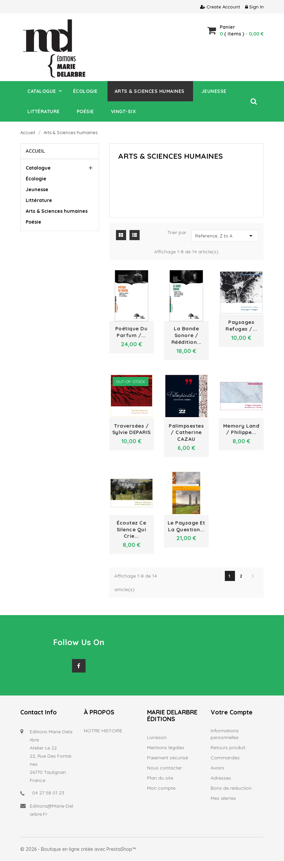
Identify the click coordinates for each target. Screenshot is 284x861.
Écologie (36, 179)
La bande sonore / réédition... (186, 335)
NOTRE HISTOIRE (103, 731)
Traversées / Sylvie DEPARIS (131, 429)
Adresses (221, 778)
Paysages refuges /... (241, 325)
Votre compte (232, 712)
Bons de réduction (231, 788)
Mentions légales (165, 747)
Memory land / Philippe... (241, 429)
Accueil (35, 151)
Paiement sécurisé (167, 758)
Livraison (157, 737)
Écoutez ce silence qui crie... (131, 529)
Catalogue (38, 168)
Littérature (39, 200)
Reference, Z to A (225, 236)
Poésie (33, 222)
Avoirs (217, 768)
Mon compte (161, 788)
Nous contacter (164, 768)
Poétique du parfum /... (131, 331)
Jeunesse (37, 189)
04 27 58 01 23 (48, 793)
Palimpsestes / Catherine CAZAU (186, 432)
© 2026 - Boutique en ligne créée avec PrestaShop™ (78, 849)
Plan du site (160, 778)
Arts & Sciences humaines (57, 211)
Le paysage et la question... (186, 526)
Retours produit (228, 747)
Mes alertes (223, 798)
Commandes (225, 758)
